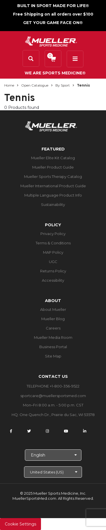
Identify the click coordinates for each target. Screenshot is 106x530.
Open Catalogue (34, 85)
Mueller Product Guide (53, 167)
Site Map (53, 356)
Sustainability (53, 204)
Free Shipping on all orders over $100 (53, 14)
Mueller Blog (53, 318)
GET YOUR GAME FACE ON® (53, 22)
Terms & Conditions (53, 243)
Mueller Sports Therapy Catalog (53, 176)
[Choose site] (53, 472)
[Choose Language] (53, 455)
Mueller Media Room (53, 337)
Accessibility (53, 280)
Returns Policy (53, 271)
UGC (53, 261)
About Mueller (53, 309)
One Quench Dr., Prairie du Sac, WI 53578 (57, 414)
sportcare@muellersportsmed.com (53, 395)
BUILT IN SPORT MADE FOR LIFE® (53, 5)
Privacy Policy (53, 233)
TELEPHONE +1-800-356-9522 (53, 386)
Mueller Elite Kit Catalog (53, 158)
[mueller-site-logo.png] (51, 41)
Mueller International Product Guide (53, 186)
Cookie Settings (20, 524)
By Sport (62, 85)
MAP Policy (53, 252)
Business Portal (53, 346)
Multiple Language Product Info (53, 195)
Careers (53, 328)
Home (9, 85)
